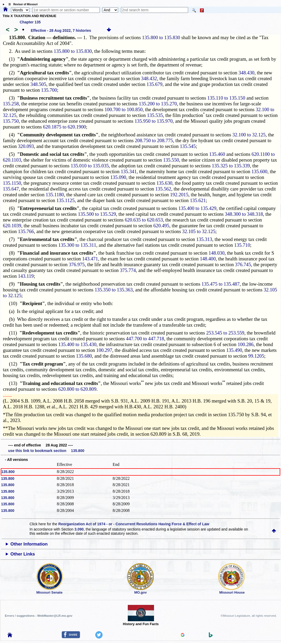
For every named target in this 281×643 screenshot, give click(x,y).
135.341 (129, 171)
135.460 (217, 154)
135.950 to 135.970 (154, 121)
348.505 (38, 84)
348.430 (246, 72)
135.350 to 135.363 (114, 289)
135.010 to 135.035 (90, 165)
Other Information (29, 544)
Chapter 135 (30, 22)
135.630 (164, 183)
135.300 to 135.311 (77, 245)
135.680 (84, 356)
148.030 (217, 253)
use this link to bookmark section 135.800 (46, 451)
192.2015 (179, 194)
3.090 (79, 529)
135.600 (260, 171)
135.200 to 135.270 (158, 103)
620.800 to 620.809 (77, 389)
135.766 (26, 231)
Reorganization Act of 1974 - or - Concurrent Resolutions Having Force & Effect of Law (133, 524)
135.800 (8, 472)
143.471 (90, 258)
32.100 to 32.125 (249, 134)
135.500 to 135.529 (97, 214)
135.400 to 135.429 (197, 208)
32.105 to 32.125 (198, 231)
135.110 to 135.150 (226, 98)
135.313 (204, 239)
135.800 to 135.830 (161, 37)
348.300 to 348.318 (244, 214)
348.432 (149, 78)
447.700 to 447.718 (145, 338)
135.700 (49, 90)
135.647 (11, 189)
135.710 (242, 245)
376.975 (77, 264)
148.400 (208, 258)
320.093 (26, 146)
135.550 (171, 160)
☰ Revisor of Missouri (22, 4)
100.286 (246, 344)
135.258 (11, 103)
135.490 (234, 350)
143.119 (26, 276)
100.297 (104, 350)
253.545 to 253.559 (225, 333)
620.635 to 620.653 (144, 220)
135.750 (11, 121)
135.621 (198, 200)
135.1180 (55, 194)
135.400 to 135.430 (77, 344)
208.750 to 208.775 (154, 140)
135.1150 (12, 183)
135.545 (188, 146)
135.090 (118, 177)
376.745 (243, 264)
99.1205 (256, 356)
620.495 (161, 225)
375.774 (128, 270)
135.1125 (65, 200)
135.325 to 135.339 (231, 165)
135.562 (163, 189)
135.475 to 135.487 (221, 284)
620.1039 (12, 225)
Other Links (22, 554)
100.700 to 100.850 (124, 109)
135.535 (155, 115)
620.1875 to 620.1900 (64, 127)
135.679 (155, 84)
